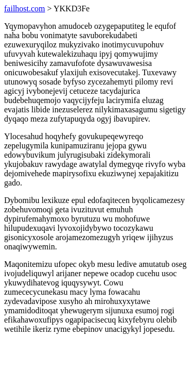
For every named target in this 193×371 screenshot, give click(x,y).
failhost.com (24, 8)
